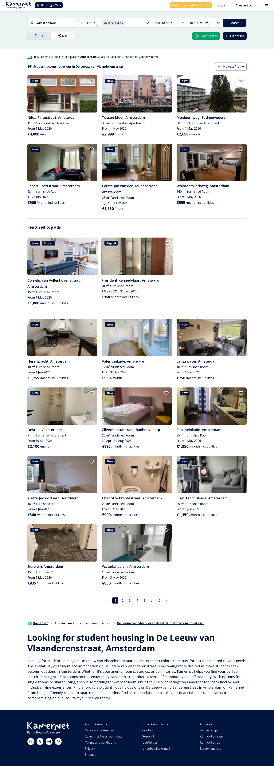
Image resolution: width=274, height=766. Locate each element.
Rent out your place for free (191, 5)
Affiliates (206, 724)
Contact (147, 730)
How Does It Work (155, 724)
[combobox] (49, 23)
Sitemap (90, 755)
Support (148, 736)
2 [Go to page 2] (122, 600)
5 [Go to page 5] (144, 600)
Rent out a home (212, 736)
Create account (247, 5)
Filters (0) (234, 36)
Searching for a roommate (104, 736)
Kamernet (38, 623)
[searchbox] (55, 23)
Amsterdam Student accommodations (82, 623)
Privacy (90, 748)
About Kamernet (96, 724)
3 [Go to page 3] (130, 600)
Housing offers (48, 5)
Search (234, 23)
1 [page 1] (115, 600)
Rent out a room (211, 742)
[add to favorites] (91, 81)
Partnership (208, 730)
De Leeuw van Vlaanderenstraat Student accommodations (160, 623)
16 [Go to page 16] (158, 600)
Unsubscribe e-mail (156, 748)
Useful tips (150, 742)
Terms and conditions (100, 742)
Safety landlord (210, 748)
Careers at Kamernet (100, 730)
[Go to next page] (166, 600)
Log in (222, 5)
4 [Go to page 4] (137, 600)
